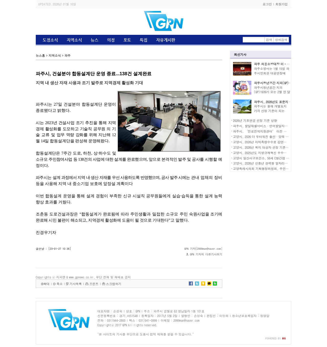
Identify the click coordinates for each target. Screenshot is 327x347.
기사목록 (75, 283)
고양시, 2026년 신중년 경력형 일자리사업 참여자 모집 (270, 163)
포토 (127, 40)
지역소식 (74, 40)
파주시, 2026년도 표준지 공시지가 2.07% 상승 (285, 102)
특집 (143, 40)
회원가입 (281, 4)
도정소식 (50, 40)
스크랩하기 (113, 283)
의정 (111, 40)
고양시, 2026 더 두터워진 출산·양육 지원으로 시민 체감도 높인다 (279, 136)
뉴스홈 (40, 55)
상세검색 (281, 39)
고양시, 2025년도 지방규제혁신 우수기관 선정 (265, 152)
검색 (269, 39)
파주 (67, 55)
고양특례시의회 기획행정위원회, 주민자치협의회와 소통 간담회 (277, 168)
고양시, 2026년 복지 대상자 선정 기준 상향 (263, 147)
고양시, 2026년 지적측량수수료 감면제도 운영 (265, 142)
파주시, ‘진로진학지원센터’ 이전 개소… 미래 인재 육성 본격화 (278, 131)
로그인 (267, 4)
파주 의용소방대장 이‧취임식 (275, 64)
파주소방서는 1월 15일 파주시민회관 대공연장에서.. (271, 73)
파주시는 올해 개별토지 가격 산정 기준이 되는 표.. (270, 110)
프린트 (94, 283)
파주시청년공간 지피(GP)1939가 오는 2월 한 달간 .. (272, 92)
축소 (59, 283)
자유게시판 (165, 40)
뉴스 (94, 40)
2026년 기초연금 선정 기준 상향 (255, 120)
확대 (46, 283)
